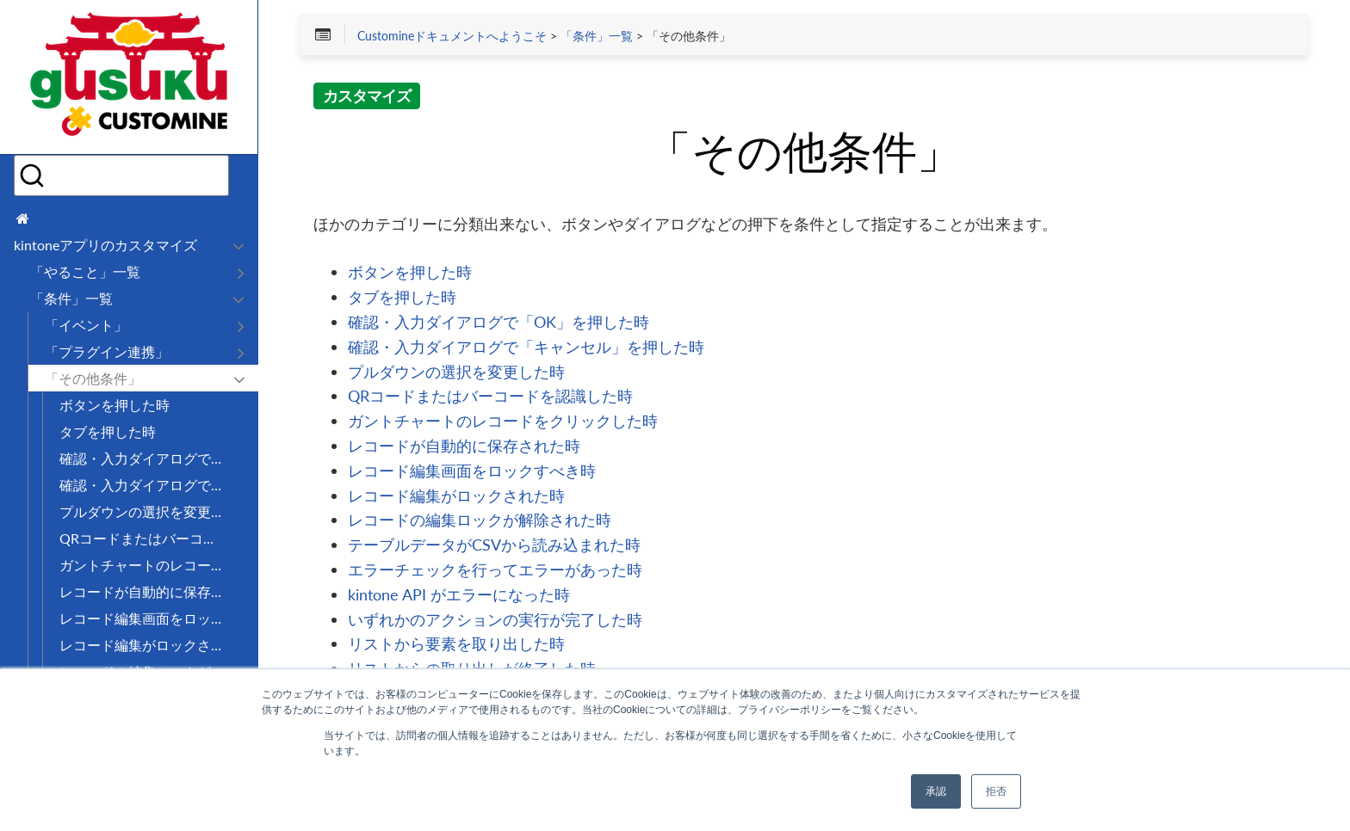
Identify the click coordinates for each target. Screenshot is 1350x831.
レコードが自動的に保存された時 (464, 446)
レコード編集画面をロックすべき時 (472, 471)
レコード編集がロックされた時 (456, 496)
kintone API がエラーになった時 (459, 595)
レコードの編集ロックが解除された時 (479, 520)
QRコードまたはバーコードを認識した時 (490, 396)
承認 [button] (936, 791)
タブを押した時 (402, 297)
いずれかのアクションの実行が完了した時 (495, 620)
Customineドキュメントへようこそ (452, 36)
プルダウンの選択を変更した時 (456, 372)
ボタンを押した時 (410, 272)
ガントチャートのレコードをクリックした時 (503, 421)
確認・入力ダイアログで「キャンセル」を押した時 (526, 347)
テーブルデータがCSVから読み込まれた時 (494, 545)
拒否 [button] (996, 791)
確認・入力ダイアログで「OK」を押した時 (498, 322)
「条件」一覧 (596, 36)
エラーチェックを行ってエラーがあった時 (495, 570)
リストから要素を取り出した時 (456, 644)
